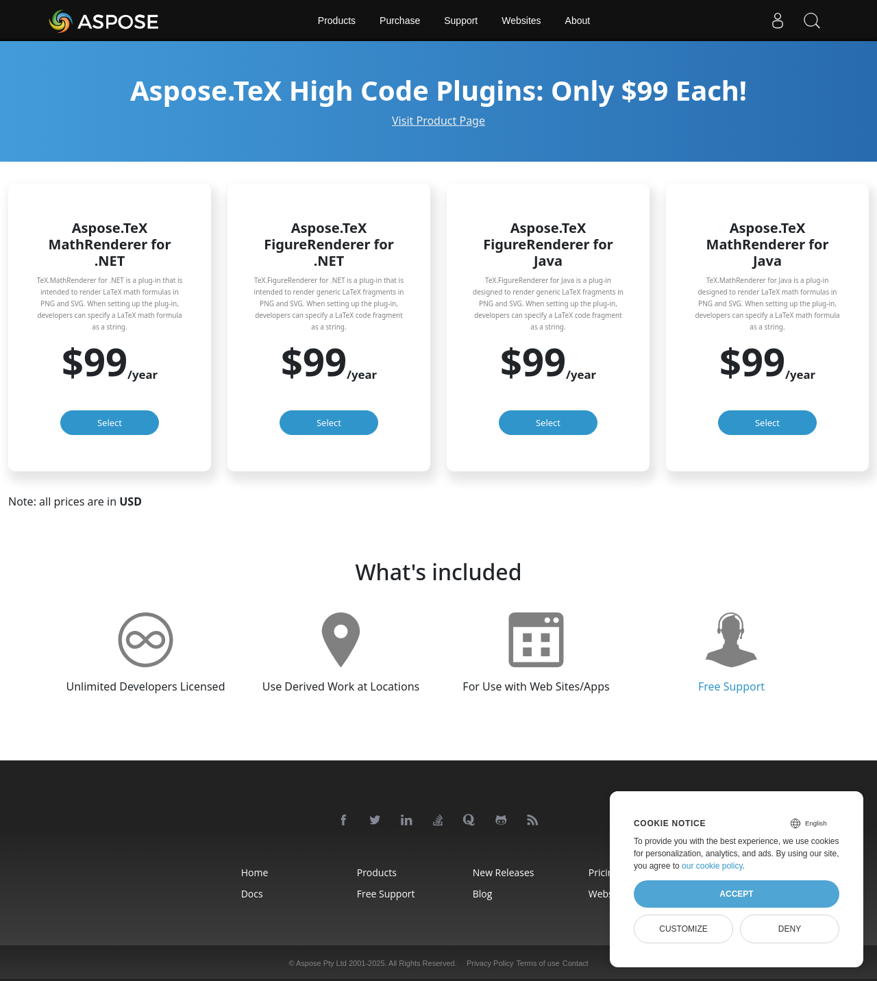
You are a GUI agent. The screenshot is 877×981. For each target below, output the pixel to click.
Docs (252, 893)
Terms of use (538, 963)
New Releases (503, 872)
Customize (683, 929)
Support (461, 20)
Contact (576, 963)
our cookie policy (712, 866)
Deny (789, 929)
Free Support (731, 686)
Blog (483, 893)
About (578, 20)
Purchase (400, 20)
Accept (736, 894)
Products (337, 20)
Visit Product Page (438, 120)
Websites (521, 20)
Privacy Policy (490, 963)
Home (255, 872)
